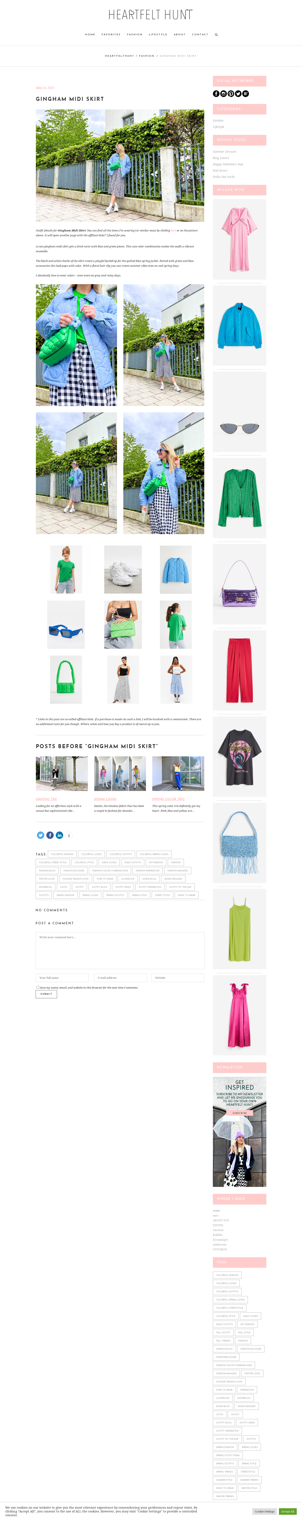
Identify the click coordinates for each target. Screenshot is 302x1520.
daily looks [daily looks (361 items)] (250, 1316)
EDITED (218, 1225)
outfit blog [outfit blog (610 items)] (224, 1423)
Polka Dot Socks (224, 177)
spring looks (90, 895)
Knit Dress (220, 170)
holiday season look (76, 879)
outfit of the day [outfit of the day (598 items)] (227, 1439)
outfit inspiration (150, 887)
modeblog (45, 887)
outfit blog (99, 887)
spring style (139, 895)
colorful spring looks (154, 854)
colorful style (84, 863)
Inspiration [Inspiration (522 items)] (247, 1390)
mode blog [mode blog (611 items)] (223, 1406)
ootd (63, 887)
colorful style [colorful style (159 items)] (225, 1316)
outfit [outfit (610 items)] (235, 1415)
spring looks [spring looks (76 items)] (250, 1447)
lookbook (127, 879)
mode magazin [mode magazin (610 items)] (246, 1406)
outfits (43, 895)
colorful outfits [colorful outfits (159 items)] (227, 1292)
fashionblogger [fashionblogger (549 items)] (226, 1357)
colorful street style (52, 863)
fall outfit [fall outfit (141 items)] (223, 1333)
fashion (176, 863)
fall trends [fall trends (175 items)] (223, 1341)
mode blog (149, 879)
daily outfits (133, 863)
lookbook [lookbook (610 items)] (222, 1398)
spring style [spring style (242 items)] (249, 1464)
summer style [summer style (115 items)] (224, 1480)
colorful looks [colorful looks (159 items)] (226, 1283)
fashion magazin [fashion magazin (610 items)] (226, 1374)
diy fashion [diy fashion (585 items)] (247, 1324)
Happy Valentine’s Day (228, 164)
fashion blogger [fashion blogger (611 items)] (251, 1349)
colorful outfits (121, 854)
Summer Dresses (224, 151)
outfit (79, 887)
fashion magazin (178, 871)
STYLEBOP (220, 1249)
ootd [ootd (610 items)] (219, 1415)
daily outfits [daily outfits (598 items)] (224, 1324)
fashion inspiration (147, 871)
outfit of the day (180, 887)
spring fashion (65, 895)
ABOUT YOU (221, 1220)
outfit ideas (122, 887)
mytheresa (219, 1244)
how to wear (105, 879)
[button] (40, 835)
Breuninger (220, 1239)
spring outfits (115, 895)
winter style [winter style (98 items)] (249, 1488)
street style (162, 895)
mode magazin (173, 879)
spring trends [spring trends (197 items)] (224, 1472)
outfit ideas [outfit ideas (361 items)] (247, 1423)
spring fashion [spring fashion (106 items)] (225, 1447)
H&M (216, 1210)
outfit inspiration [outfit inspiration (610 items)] (227, 1431)
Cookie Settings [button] (264, 1511)
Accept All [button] (287, 1511)
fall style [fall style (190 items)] (244, 1333)
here (173, 230)
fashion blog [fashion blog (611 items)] (224, 1349)
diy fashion (156, 863)
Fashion (147, 56)
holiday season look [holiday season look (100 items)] (229, 1382)
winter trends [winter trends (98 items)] (225, 1496)
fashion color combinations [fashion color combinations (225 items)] (234, 1365)
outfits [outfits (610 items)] (251, 1439)
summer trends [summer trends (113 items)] (249, 1480)
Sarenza (218, 1230)
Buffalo (218, 1234)
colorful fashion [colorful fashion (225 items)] (227, 1275)
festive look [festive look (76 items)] (252, 1374)
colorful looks (91, 854)
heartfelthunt (119, 56)
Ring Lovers (221, 158)
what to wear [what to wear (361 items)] (224, 1488)
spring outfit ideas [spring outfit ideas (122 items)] (228, 1455)
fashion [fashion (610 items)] (243, 1341)
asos (215, 1215)
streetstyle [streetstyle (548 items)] (248, 1472)
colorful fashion (62, 854)
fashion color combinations (110, 871)
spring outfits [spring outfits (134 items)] (225, 1464)
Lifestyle (218, 127)
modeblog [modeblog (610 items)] (243, 1398)
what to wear (186, 895)
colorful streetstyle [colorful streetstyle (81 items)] (229, 1308)
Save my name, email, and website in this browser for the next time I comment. (89, 987)
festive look (47, 879)
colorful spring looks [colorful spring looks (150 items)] (230, 1300)
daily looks (109, 863)
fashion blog (47, 871)
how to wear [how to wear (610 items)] (224, 1390)
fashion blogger (74, 871)
